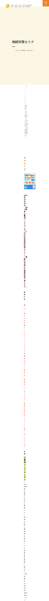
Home (26, 86)
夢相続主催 (25, 99)
